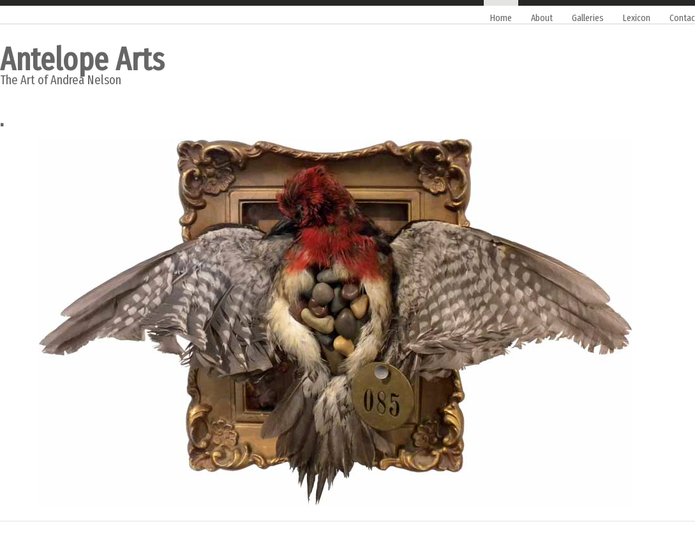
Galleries (588, 18)
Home (501, 18)
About (542, 18)
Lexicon (636, 18)
